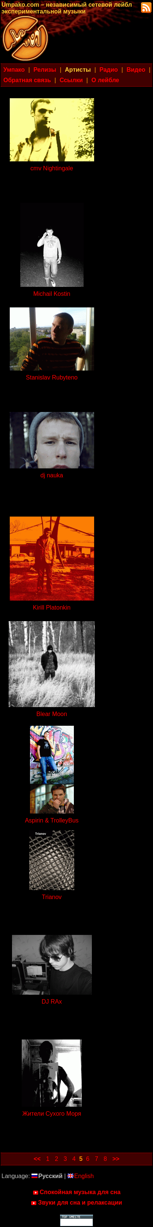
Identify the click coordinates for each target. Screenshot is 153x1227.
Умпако (14, 69)
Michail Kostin (51, 294)
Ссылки (71, 80)
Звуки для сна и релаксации (76, 1202)
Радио (108, 69)
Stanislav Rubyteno (52, 377)
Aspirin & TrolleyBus (51, 820)
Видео (135, 69)
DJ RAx (52, 1001)
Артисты (78, 69)
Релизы (44, 69)
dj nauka (51, 475)
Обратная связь (27, 80)
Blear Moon (51, 714)
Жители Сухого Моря (51, 1113)
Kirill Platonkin (51, 607)
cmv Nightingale (51, 168)
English (81, 1176)
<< (37, 1159)
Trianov (52, 897)
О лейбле (105, 80)
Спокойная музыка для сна (77, 1192)
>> (116, 1159)
